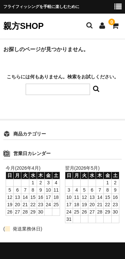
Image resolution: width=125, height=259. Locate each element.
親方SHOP (23, 26)
